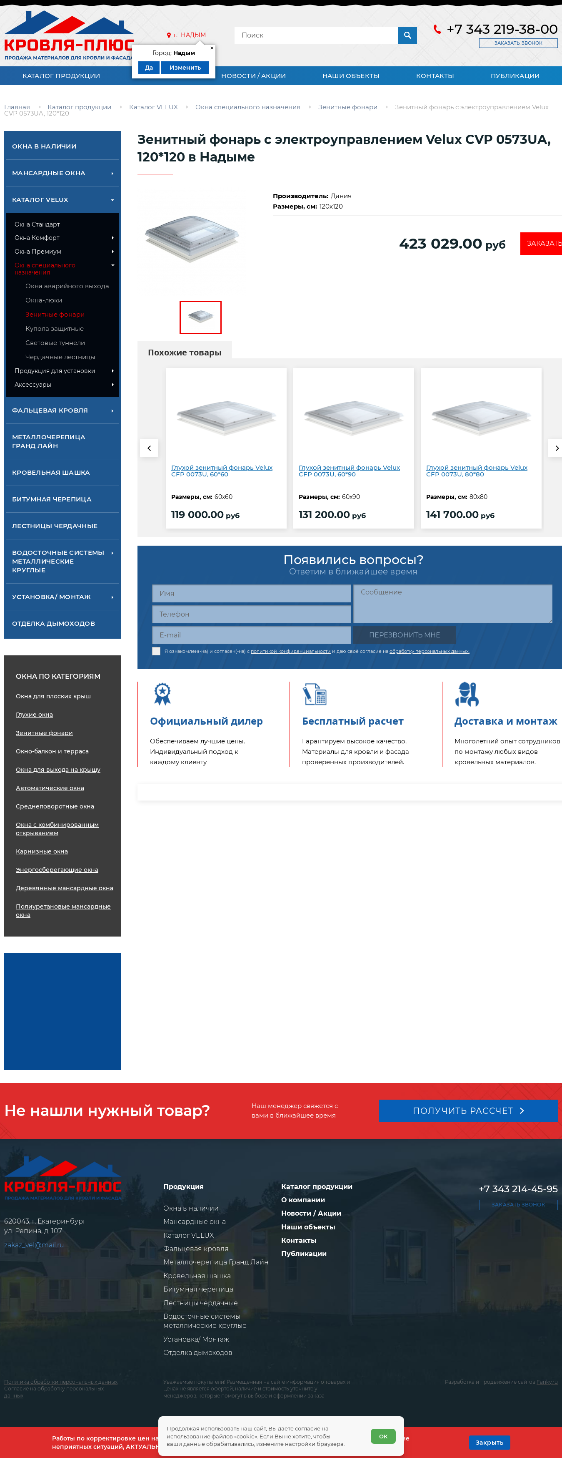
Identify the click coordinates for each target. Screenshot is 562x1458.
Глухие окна (34, 714)
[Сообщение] (452, 603)
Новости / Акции (253, 76)
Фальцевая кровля (50, 410)
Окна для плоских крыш (53, 696)
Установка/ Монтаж (51, 597)
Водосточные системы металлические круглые (58, 561)
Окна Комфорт (37, 238)
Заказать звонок (518, 43)
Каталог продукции (61, 76)
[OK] (489, 1442)
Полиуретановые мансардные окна (63, 911)
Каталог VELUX (40, 200)
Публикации (515, 76)
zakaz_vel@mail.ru (34, 1245)
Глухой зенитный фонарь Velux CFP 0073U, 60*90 (349, 470)
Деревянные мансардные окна (64, 888)
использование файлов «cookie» (212, 1436)
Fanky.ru (547, 1382)
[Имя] (251, 593)
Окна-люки (43, 300)
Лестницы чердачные (54, 526)
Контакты (435, 76)
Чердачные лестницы (60, 357)
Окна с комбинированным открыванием (57, 829)
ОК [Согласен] (383, 1436)
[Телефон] (251, 614)
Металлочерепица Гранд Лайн (48, 441)
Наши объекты (351, 76)
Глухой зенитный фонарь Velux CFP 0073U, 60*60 (221, 470)
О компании (303, 1200)
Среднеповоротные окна (55, 806)
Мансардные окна (48, 173)
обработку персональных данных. (430, 651)
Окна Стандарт (37, 224)
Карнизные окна (42, 851)
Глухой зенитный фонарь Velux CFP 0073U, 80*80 (476, 470)
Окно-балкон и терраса (52, 751)
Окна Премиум (38, 251)
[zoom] (200, 241)
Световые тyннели (55, 343)
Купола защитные (54, 328)
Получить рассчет (463, 1111)
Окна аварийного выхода (67, 286)
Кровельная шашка (51, 472)
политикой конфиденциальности (291, 651)
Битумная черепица (52, 499)
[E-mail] (251, 635)
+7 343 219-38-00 (502, 29)
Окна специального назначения (45, 269)
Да (149, 67)
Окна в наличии (44, 146)
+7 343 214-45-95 (518, 1189)
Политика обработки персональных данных (60, 1382)
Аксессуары (33, 384)
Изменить (185, 67)
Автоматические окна (50, 788)
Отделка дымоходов (53, 623)
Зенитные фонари (55, 314)
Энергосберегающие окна (57, 870)
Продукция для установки (55, 371)
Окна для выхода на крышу (58, 769)
